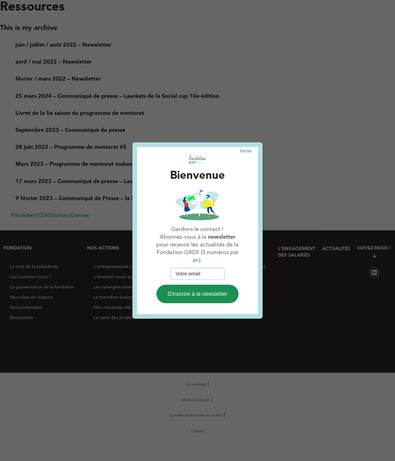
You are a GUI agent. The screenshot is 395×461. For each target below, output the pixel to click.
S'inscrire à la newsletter (198, 294)
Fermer (246, 151)
